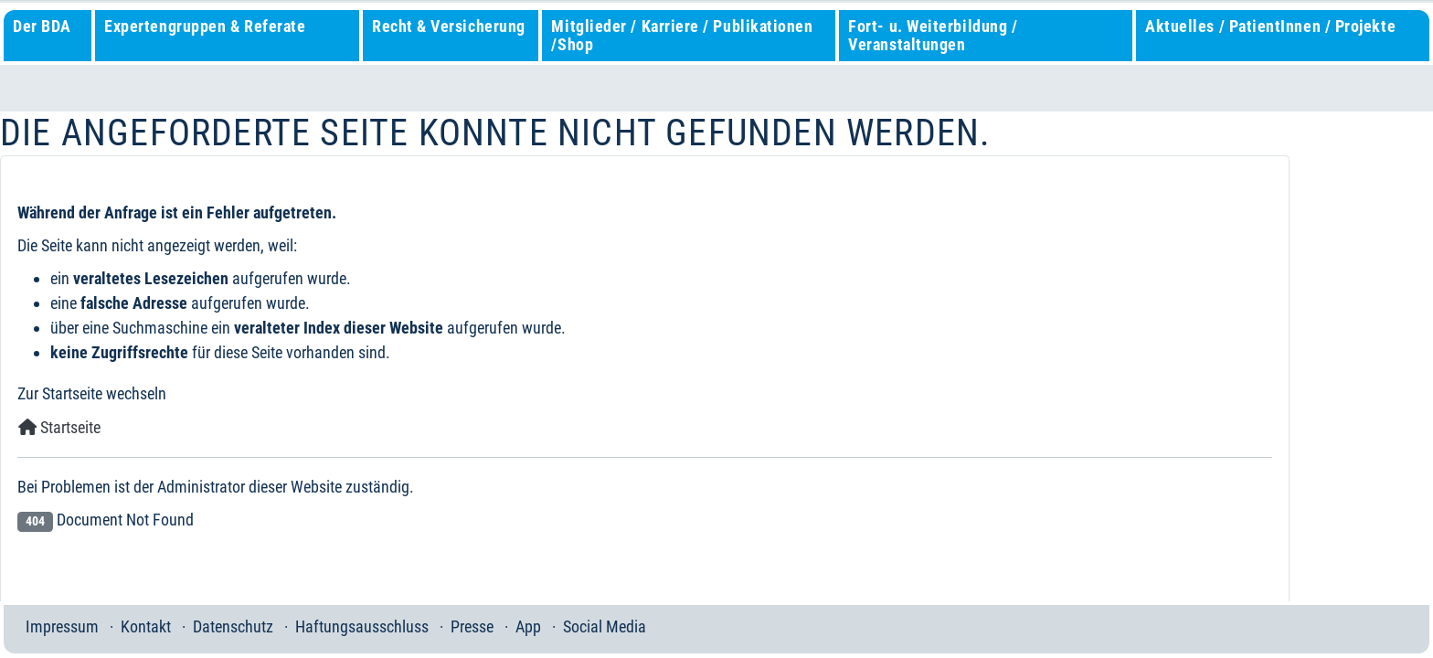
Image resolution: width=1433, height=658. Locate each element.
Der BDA (42, 26)
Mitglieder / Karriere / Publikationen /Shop (681, 35)
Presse (472, 626)
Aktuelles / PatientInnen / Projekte (1270, 26)
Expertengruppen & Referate (204, 26)
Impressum (62, 626)
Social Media (604, 626)
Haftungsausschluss (362, 626)
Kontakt (146, 626)
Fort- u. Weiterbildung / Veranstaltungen (932, 35)
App (528, 626)
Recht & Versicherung (448, 26)
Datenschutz (233, 626)
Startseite (59, 427)
